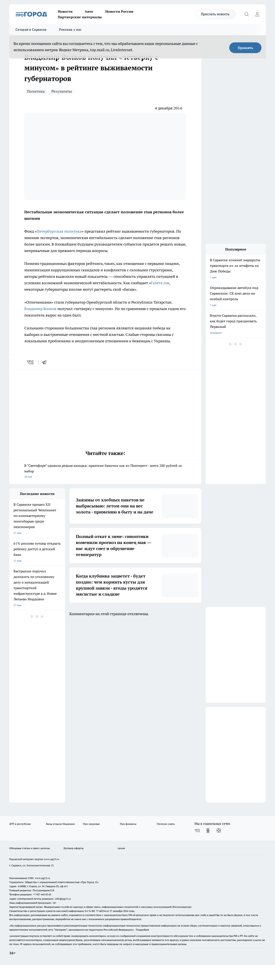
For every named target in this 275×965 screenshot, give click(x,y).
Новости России (119, 11)
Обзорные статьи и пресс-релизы (29, 848)
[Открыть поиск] (246, 14)
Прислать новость (215, 14)
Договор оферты (73, 848)
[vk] (31, 362)
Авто (89, 11)
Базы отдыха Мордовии (60, 823)
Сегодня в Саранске (31, 30)
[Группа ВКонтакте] (197, 830)
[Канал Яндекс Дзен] (218, 830)
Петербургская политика (59, 231)
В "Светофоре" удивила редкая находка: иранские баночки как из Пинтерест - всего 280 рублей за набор (105, 471)
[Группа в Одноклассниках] (208, 830)
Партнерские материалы (80, 17)
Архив (121, 848)
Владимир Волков (40, 308)
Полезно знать (166, 823)
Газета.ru (159, 282)
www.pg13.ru (51, 859)
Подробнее (142, 929)
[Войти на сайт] (257, 14)
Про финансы (128, 823)
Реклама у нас (70, 30)
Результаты (61, 91)
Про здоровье (91, 823)
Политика (36, 91)
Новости (65, 11)
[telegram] (45, 362)
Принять (245, 48)
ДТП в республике (20, 823)
